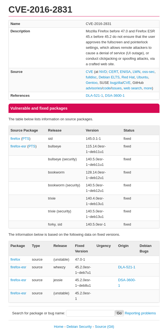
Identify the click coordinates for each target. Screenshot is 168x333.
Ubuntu (142, 77)
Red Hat (128, 77)
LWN (136, 72)
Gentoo (92, 83)
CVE (89, 72)
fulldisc (91, 77)
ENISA (125, 72)
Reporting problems (140, 313)
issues (117, 88)
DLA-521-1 (94, 95)
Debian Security (79, 327)
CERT (113, 72)
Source (100, 327)
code (106, 88)
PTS (25, 138)
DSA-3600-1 (115, 95)
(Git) (110, 327)
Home (59, 327)
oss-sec (148, 72)
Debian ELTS (109, 77)
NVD (103, 72)
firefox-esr (18, 146)
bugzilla (116, 83)
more (148, 88)
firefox (15, 138)
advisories (94, 88)
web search (133, 88)
